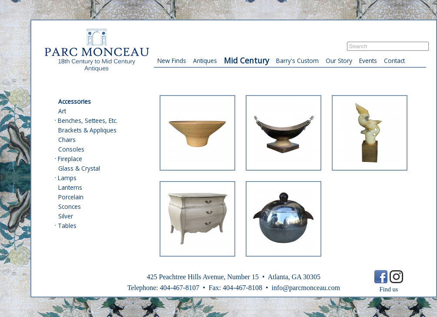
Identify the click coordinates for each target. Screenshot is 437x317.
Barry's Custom (297, 60)
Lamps (67, 178)
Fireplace (70, 159)
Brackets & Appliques (87, 130)
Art (62, 111)
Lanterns (70, 187)
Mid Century (246, 60)
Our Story (339, 60)
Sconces (69, 206)
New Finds (171, 60)
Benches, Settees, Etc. (87, 120)
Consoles (71, 149)
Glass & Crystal (79, 168)
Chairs (67, 139)
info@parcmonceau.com (305, 287)
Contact (394, 60)
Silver (65, 216)
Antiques (205, 60)
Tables (67, 225)
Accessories (74, 101)
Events (368, 60)
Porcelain (70, 197)
